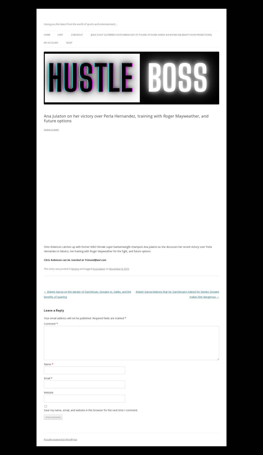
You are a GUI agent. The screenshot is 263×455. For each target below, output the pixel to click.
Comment (51, 323)
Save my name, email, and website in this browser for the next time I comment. (91, 410)
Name (48, 364)
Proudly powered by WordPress (60, 439)
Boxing (75, 268)
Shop (69, 42)
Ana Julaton (99, 268)
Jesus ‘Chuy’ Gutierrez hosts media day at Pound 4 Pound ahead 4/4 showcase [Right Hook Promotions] (151, 34)
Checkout (77, 34)
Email (48, 378)
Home (47, 34)
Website (48, 392)
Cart (60, 34)
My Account (51, 42)
